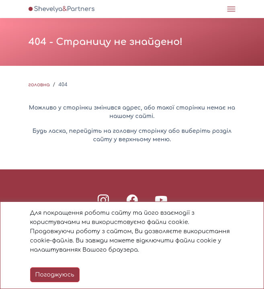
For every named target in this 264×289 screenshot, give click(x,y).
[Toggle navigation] (231, 9)
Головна (39, 85)
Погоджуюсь (54, 274)
